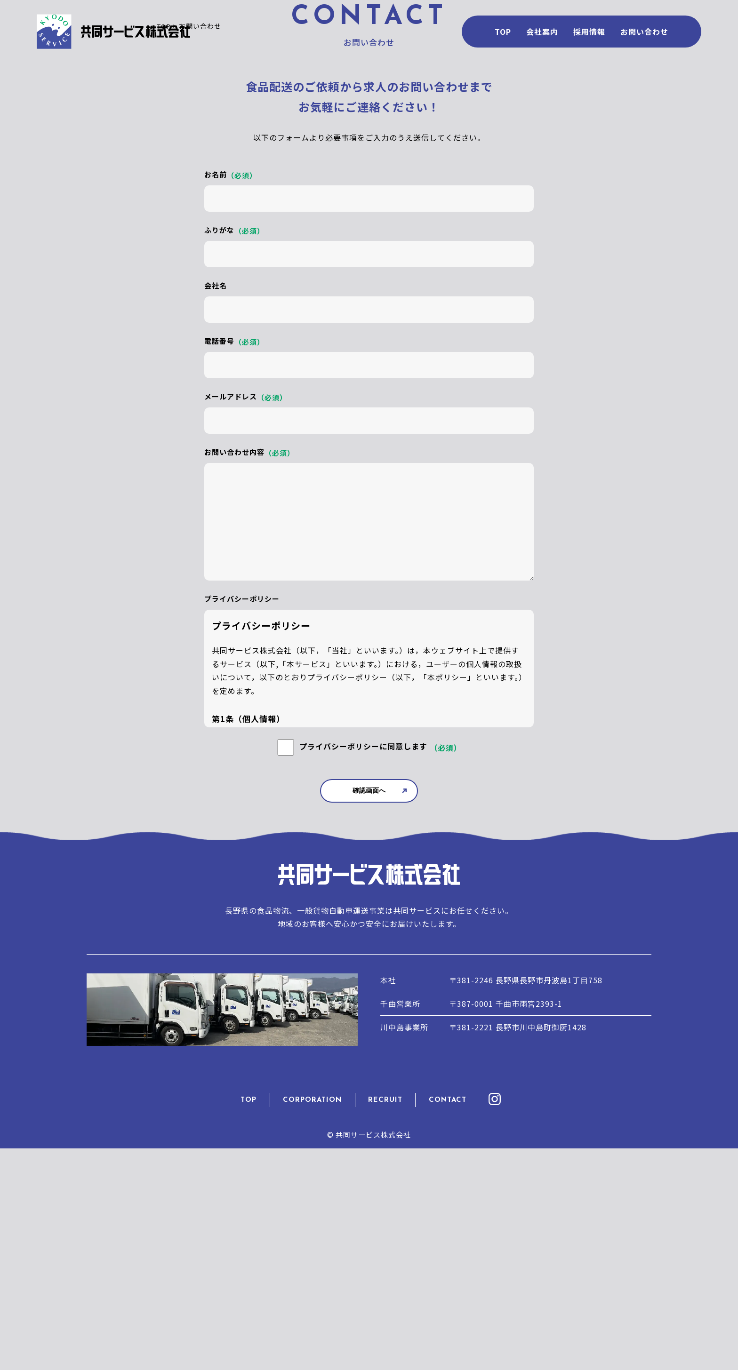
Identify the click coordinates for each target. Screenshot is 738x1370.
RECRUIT (386, 1325)
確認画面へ (369, 1018)
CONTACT (444, 1325)
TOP (256, 1325)
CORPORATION (316, 1325)
